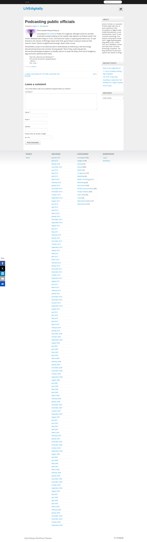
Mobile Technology (83, 179)
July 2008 (54, 383)
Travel (79, 198)
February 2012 (56, 263)
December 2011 (57, 269)
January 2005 (56, 513)
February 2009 (56, 361)
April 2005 (55, 503)
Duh (94, 74)
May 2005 (55, 500)
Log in (105, 158)
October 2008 (56, 374)
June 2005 (55, 497)
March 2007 (55, 432)
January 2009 (56, 365)
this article (51, 34)
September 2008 (57, 377)
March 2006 (55, 470)
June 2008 (55, 386)
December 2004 (57, 516)
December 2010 (57, 297)
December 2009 (57, 334)
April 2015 (55, 176)
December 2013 (57, 219)
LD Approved (81, 173)
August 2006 (56, 454)
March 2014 (55, 213)
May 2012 (55, 253)
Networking (81, 182)
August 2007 (56, 417)
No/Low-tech (81, 185)
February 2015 (56, 182)
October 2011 (56, 275)
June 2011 (55, 284)
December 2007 (57, 405)
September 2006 (57, 451)
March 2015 (55, 179)
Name (27, 112)
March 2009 (55, 358)
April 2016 (55, 161)
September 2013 (57, 222)
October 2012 (56, 244)
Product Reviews (82, 192)
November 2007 (57, 408)
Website (27, 127)
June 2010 (55, 315)
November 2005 (57, 482)
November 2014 (57, 192)
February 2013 (56, 235)
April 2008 (55, 392)
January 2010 (56, 331)
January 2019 (56, 158)
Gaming (79, 164)
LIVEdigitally (33, 8)
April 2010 (55, 321)
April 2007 (55, 429)
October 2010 (56, 303)
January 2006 (56, 476)
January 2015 (56, 185)
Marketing (80, 176)
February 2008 (56, 399)
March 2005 (55, 507)
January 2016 (56, 164)
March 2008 (55, 395)
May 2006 (55, 463)
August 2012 (56, 250)
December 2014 (57, 189)
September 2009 (57, 340)
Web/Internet (81, 204)
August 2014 (56, 201)
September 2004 (57, 525)
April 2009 (55, 355)
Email (27, 119)
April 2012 (55, 256)
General (33, 66)
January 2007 (56, 439)
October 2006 (56, 448)
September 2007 (57, 414)
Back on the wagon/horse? (112, 68)
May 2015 (55, 173)
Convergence (81, 158)
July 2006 (54, 457)
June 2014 (55, 204)
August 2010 (56, 309)
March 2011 (55, 287)
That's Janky (81, 195)
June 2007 (55, 423)
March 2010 (55, 324)
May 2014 (55, 207)
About (27, 2)
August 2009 (56, 343)
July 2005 (54, 494)
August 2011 (56, 281)
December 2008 (57, 368)
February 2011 (56, 290)
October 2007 (56, 411)
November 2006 (57, 445)
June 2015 (55, 170)
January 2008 (56, 402)
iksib (46, 26)
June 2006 (55, 460)
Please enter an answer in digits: (35, 134)
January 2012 (56, 266)
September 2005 (57, 488)
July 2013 (54, 229)
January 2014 (56, 216)
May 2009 (55, 352)
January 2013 (56, 238)
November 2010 (57, 300)
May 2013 (55, 232)
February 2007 (56, 436)
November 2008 (57, 371)
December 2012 (57, 241)
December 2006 (57, 442)
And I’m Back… (108, 86)
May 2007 (55, 426)
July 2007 (54, 420)
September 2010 (57, 306)
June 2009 (55, 349)
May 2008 (55, 389)
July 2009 (54, 346)
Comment (29, 92)
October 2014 (56, 195)
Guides (79, 170)
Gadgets (80, 161)
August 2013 (56, 226)
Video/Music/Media (83, 201)
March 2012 (55, 260)
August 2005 (56, 491)
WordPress (106, 161)
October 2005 (56, 485)
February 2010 (56, 328)
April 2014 (55, 210)
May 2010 (55, 318)
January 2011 (56, 293)
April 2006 (55, 466)
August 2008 (56, 380)
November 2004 (57, 519)
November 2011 (57, 272)
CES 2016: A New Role (110, 77)
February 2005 (56, 510)
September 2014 (57, 198)
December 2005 (57, 479)
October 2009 (56, 337)
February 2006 (56, 473)
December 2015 (57, 167)
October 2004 (56, 522)
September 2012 (57, 247)
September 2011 (57, 278)
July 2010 (54, 312)
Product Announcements (85, 189)
